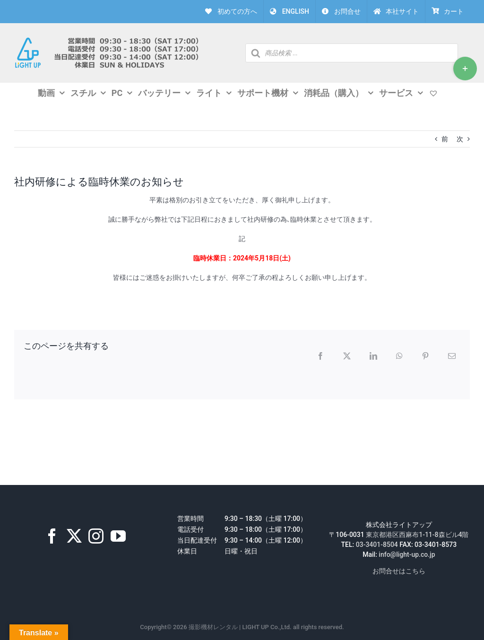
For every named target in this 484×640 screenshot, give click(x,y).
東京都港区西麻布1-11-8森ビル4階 (417, 534)
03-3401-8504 (377, 544)
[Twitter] (74, 536)
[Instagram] (96, 536)
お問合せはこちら (398, 571)
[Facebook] (52, 536)
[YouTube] (118, 536)
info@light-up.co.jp (407, 554)
